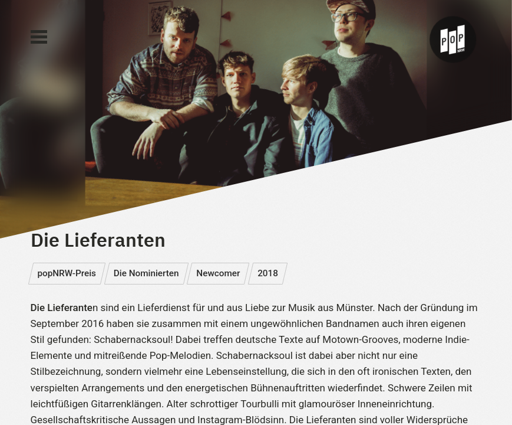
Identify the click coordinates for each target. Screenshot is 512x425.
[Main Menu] (39, 37)
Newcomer (218, 273)
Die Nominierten (146, 273)
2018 (267, 273)
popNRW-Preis (66, 273)
